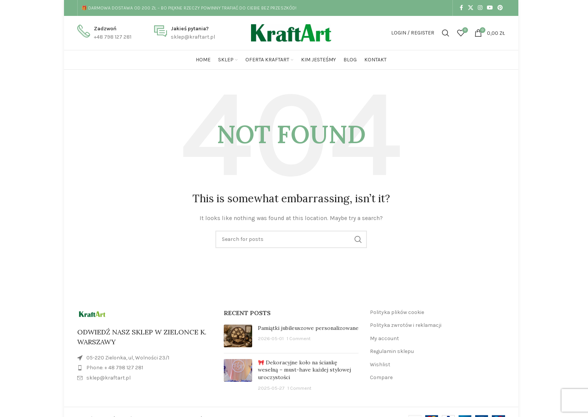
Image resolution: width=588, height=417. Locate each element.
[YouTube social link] (490, 8)
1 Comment (298, 338)
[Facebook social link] (461, 8)
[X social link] (471, 8)
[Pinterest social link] (500, 8)
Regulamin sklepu (392, 351)
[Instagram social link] (480, 8)
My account (384, 338)
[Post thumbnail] (238, 336)
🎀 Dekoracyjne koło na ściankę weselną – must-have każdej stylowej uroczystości (304, 370)
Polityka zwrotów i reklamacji (405, 325)
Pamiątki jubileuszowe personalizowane (308, 328)
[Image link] (92, 314)
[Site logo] (291, 32)
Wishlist (380, 364)
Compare (381, 377)
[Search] (445, 33)
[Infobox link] (104, 33)
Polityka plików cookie (397, 312)
